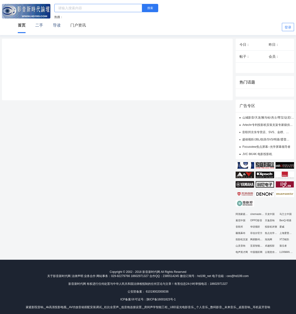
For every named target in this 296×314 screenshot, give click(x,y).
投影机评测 (271, 226)
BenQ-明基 (285, 220)
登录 (288, 27)
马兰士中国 (285, 214)
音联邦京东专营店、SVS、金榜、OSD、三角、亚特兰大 (264, 132)
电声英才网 (242, 252)
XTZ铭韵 (284, 239)
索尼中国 (240, 220)
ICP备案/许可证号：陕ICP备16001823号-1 (148, 299)
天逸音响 (270, 220)
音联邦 (239, 226)
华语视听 (255, 226)
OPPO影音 (256, 220)
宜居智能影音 (256, 246)
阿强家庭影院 (242, 214)
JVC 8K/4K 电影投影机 (257, 154)
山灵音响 (240, 245)
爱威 (281, 226)
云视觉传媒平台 (271, 252)
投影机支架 (242, 239)
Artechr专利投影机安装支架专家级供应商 (267, 125)
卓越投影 (270, 245)
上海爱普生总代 (285, 233)
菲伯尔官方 (256, 233)
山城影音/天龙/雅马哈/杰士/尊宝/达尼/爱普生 (268, 118)
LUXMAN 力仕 (286, 252)
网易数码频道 (256, 239)
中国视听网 (256, 252)
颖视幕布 (240, 233)
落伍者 (283, 245)
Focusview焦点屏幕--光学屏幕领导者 (266, 146)
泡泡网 (268, 239)
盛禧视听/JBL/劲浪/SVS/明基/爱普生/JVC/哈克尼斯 (264, 140)
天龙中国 (270, 214)
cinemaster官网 (256, 214)
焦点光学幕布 (271, 233)
